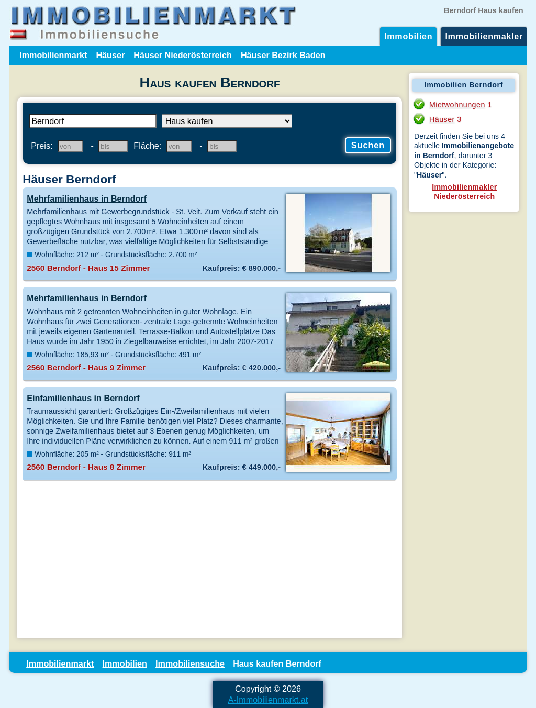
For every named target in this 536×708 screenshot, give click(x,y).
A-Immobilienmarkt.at (268, 699)
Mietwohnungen (457, 105)
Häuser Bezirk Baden (283, 55)
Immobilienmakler (484, 36)
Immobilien (408, 36)
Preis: (41, 145)
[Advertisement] (210, 559)
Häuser (110, 55)
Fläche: (147, 145)
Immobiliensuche (190, 663)
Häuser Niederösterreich (182, 55)
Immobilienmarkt (53, 55)
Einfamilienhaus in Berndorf (83, 398)
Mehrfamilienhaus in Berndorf (87, 198)
